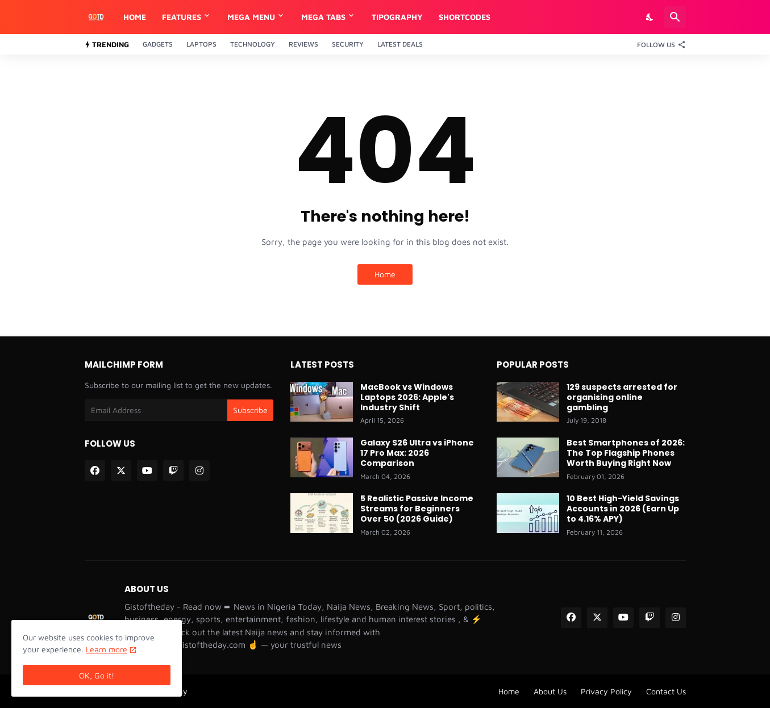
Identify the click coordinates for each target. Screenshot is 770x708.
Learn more (106, 649)
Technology (252, 44)
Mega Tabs (323, 17)
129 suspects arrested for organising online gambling (622, 397)
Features (181, 17)
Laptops (201, 44)
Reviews (303, 44)
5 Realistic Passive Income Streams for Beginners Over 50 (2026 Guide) (416, 508)
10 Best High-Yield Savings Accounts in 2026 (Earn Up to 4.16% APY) (623, 508)
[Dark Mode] (650, 17)
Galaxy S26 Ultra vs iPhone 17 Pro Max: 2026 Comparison (417, 453)
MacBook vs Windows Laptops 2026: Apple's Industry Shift (407, 397)
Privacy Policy (606, 691)
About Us (550, 691)
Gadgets (158, 44)
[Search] (675, 17)
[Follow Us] (658, 44)
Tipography (397, 17)
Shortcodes (464, 17)
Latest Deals (400, 44)
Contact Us (666, 691)
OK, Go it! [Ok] (96, 675)
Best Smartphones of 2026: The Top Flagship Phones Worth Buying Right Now (626, 453)
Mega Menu (251, 17)
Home (134, 17)
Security (348, 44)
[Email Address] (156, 410)
